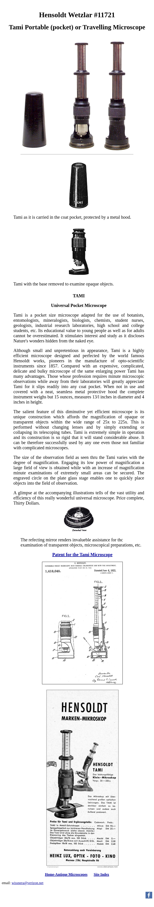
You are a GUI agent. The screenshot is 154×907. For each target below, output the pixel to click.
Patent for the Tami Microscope (82, 554)
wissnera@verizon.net (27, 883)
